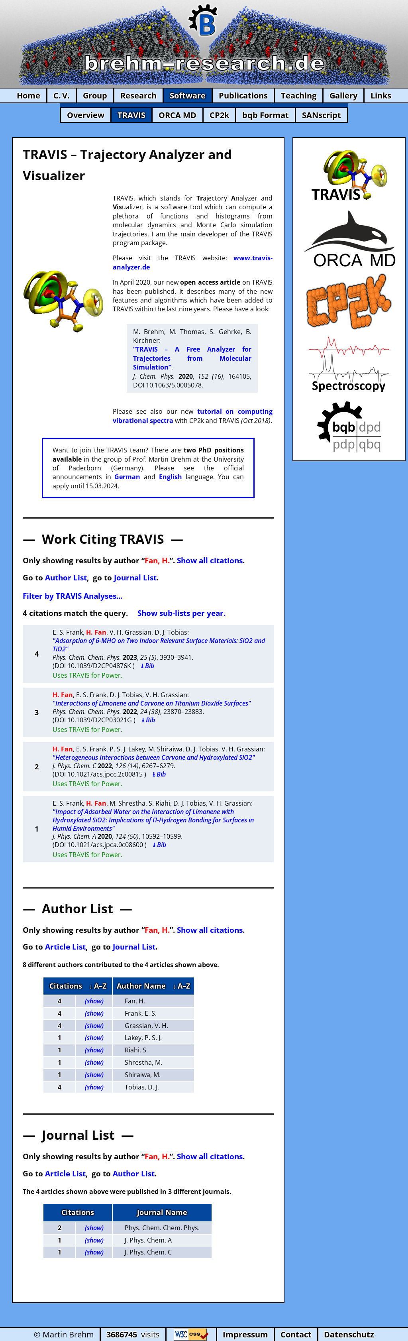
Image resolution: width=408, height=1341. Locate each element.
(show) (94, 1001)
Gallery (343, 95)
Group (95, 95)
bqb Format (265, 115)
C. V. (61, 95)
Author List (66, 577)
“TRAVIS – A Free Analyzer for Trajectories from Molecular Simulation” (192, 358)
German (127, 476)
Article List (65, 947)
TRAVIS (131, 115)
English (170, 476)
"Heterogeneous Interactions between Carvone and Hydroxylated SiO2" (154, 757)
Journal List (135, 577)
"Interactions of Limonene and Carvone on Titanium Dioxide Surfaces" (152, 703)
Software (188, 95)
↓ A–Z (97, 986)
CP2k (219, 115)
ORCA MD (177, 115)
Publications (243, 95)
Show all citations (210, 560)
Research (138, 95)
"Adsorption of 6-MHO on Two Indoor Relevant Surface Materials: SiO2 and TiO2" (159, 644)
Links (381, 95)
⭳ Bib (147, 665)
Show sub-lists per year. (181, 613)
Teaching (298, 95)
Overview (85, 115)
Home (28, 95)
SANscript (321, 115)
